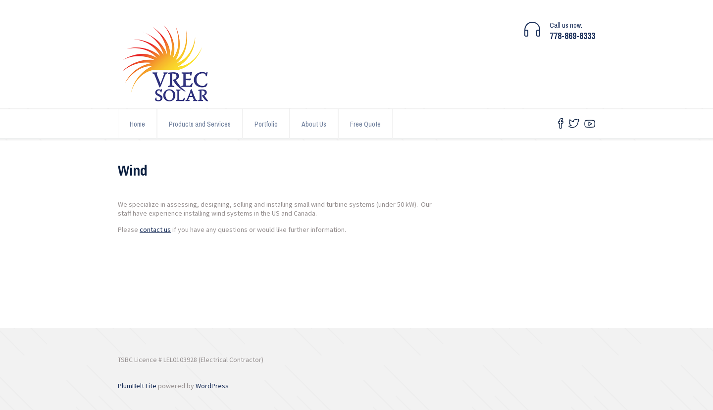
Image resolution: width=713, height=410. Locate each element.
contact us (155, 229)
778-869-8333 (572, 36)
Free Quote (365, 124)
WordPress (212, 385)
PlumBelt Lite (137, 385)
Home (137, 124)
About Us (314, 124)
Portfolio (266, 124)
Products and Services (200, 124)
